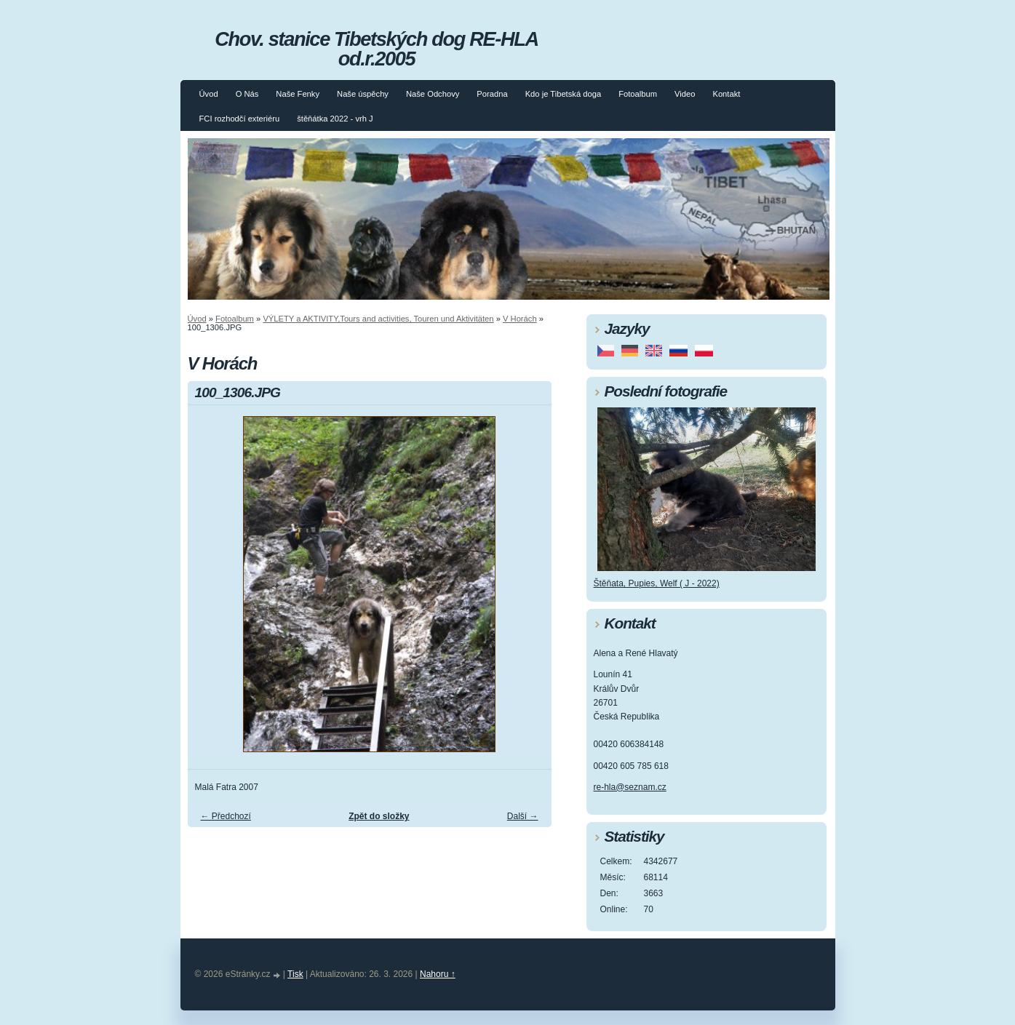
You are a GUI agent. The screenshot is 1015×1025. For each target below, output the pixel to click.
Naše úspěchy (363, 93)
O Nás (247, 93)
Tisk (295, 974)
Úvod (208, 93)
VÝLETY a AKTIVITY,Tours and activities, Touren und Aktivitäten (378, 318)
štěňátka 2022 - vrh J (335, 118)
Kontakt (726, 93)
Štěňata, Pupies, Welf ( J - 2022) (657, 583)
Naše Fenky (297, 93)
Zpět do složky (379, 816)
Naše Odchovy (432, 93)
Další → (522, 816)
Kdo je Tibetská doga (563, 93)
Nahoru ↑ (437, 974)
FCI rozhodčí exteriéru (239, 118)
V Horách (520, 318)
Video (684, 93)
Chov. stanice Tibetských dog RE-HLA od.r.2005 (376, 49)
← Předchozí (226, 816)
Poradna (492, 93)
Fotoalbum (637, 93)
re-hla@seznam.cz (630, 787)
